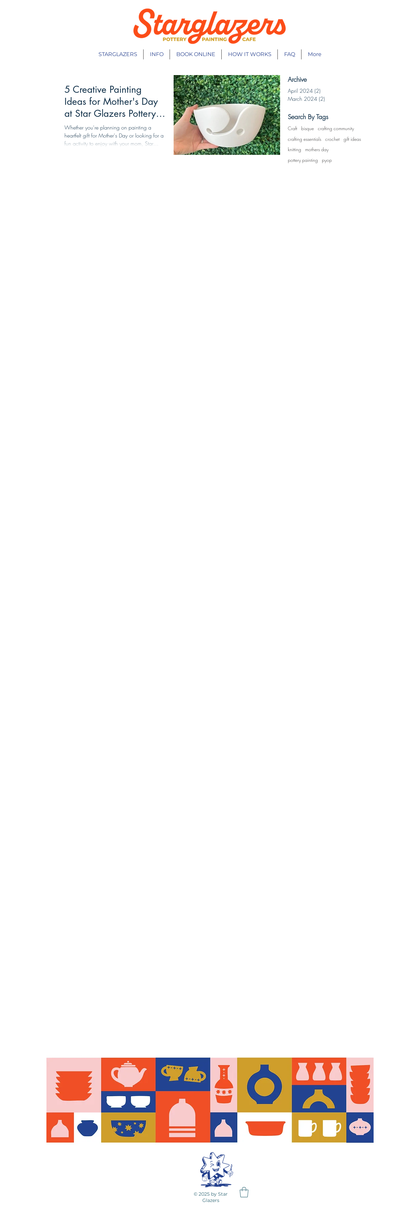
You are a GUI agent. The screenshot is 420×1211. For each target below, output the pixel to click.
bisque (307, 128)
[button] (244, 1192)
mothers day (317, 149)
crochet (332, 139)
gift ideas (352, 139)
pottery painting (303, 160)
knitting (294, 149)
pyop (327, 160)
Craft (292, 128)
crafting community (336, 128)
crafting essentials (304, 139)
